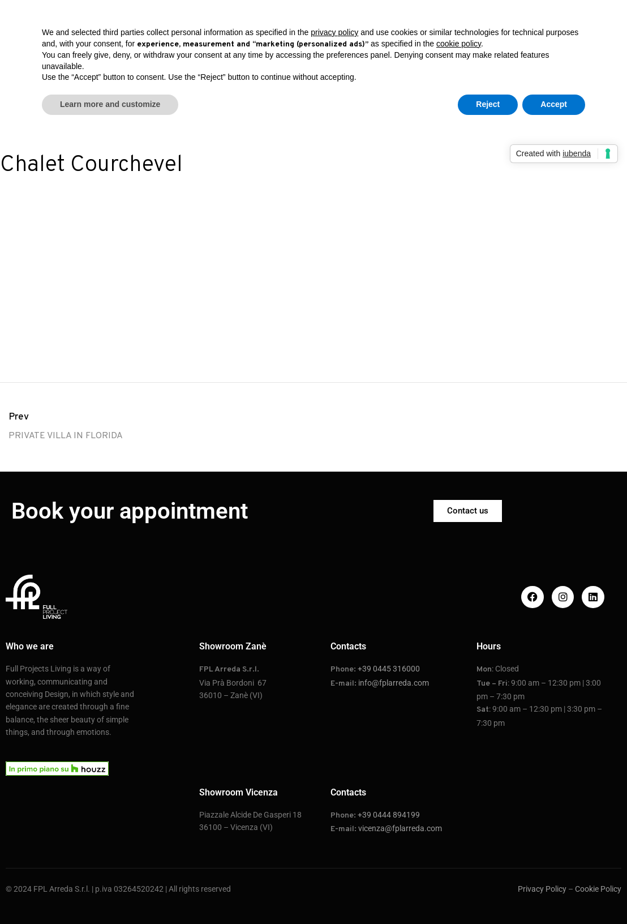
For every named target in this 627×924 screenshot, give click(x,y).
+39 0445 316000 (389, 668)
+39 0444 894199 (389, 814)
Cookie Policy (598, 888)
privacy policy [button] (334, 32)
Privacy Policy (542, 888)
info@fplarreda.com (393, 682)
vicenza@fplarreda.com (400, 828)
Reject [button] (488, 104)
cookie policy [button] (458, 43)
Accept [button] (553, 104)
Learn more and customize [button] (110, 104)
